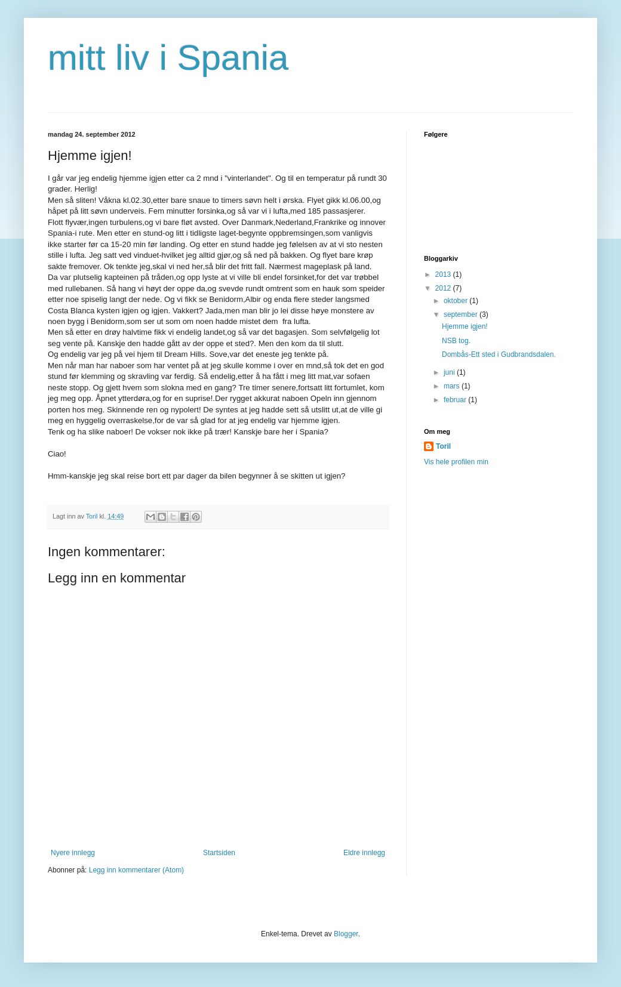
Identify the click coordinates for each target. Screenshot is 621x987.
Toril (443, 446)
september (461, 314)
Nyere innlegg (73, 853)
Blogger (346, 934)
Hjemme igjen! (465, 326)
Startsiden (219, 853)
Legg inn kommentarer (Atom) (136, 870)
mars (453, 386)
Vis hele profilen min (456, 462)
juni (450, 372)
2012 (444, 288)
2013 (444, 274)
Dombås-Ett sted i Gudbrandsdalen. (499, 354)
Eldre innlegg (364, 853)
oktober (456, 301)
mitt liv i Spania (168, 58)
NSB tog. (456, 341)
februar (456, 400)
